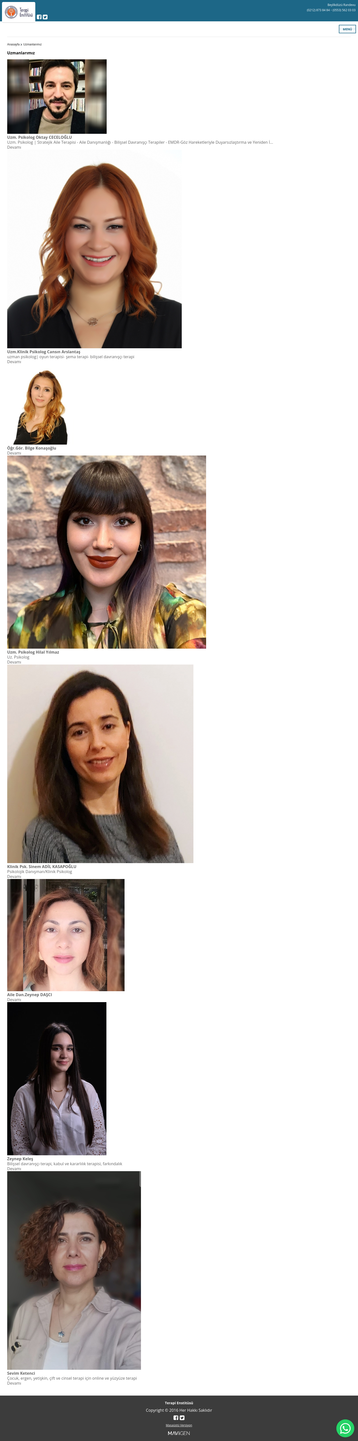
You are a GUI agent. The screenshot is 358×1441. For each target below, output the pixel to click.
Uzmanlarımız (32, 44)
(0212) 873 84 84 (318, 10)
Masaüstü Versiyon (179, 1425)
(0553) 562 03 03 (344, 10)
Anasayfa (13, 44)
